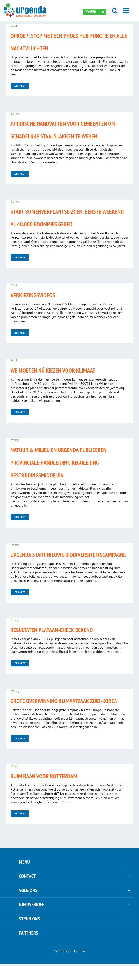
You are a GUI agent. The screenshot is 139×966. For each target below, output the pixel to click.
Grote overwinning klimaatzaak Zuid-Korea (64, 701)
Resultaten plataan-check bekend (52, 630)
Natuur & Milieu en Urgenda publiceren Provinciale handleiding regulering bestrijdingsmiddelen (59, 462)
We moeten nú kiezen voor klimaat (53, 370)
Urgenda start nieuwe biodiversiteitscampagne (68, 555)
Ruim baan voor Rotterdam (44, 776)
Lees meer (20, 85)
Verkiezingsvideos (33, 295)
